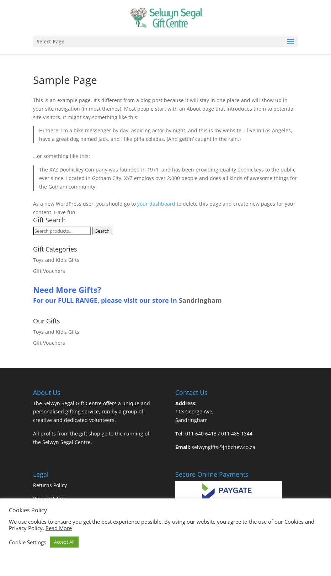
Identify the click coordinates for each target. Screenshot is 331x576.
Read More (59, 528)
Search (102, 231)
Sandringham (200, 300)
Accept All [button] (64, 542)
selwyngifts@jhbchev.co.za (223, 447)
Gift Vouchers (49, 271)
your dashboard (156, 203)
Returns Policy (50, 485)
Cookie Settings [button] (27, 542)
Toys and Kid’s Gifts (56, 260)
